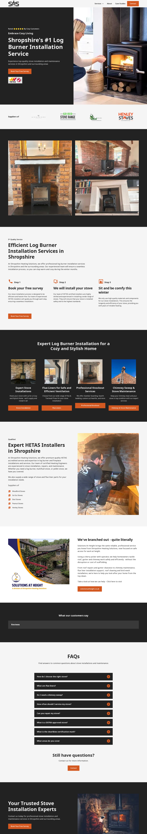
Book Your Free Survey (20, 71)
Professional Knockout (90, 405)
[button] (99, 3)
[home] (13, 3)
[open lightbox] (40, 177)
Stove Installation (23, 408)
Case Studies (120, 3)
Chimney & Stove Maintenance (124, 408)
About (109, 3)
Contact (133, 3)
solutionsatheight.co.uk (89, 589)
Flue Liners (56, 408)
